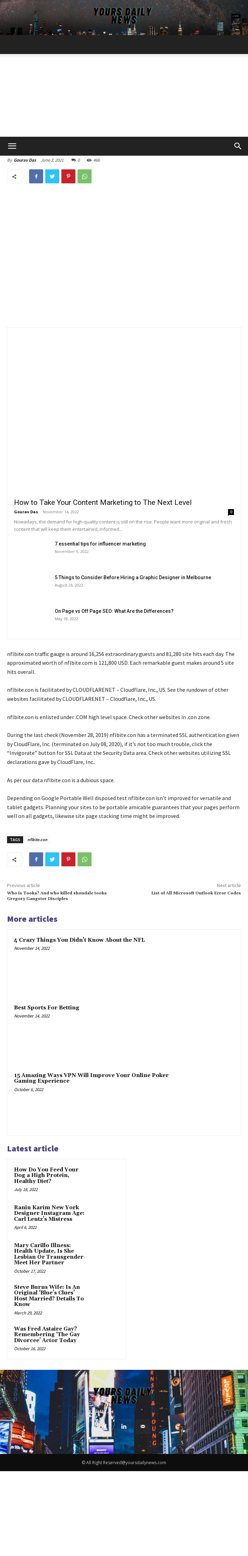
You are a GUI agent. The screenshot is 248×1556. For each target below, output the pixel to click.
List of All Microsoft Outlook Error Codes (196, 893)
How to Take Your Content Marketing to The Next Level (103, 502)
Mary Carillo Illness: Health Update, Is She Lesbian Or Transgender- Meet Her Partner (50, 1254)
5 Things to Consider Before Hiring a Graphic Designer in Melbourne (133, 577)
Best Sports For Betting (46, 1007)
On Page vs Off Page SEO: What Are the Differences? (114, 611)
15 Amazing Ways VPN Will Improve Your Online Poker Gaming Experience (91, 1078)
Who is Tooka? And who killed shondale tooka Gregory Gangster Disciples (57, 896)
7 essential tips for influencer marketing (100, 544)
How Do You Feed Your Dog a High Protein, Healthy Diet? (46, 1175)
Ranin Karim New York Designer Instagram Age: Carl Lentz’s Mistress (49, 1213)
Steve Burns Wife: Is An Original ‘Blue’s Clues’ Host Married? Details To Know (49, 1296)
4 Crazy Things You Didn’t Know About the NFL (79, 940)
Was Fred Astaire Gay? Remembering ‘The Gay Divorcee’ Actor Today (47, 1335)
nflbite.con (37, 839)
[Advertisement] (124, 84)
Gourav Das (25, 160)
